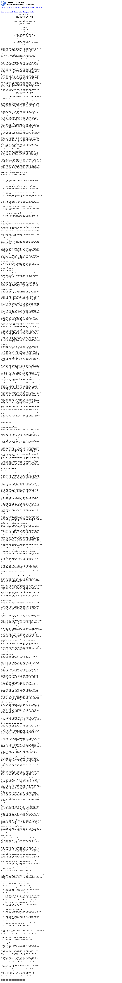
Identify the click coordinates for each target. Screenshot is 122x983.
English (6, 12)
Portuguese (26, 12)
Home (2, 12)
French (11, 12)
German (16, 12)
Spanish (32, 12)
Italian (20, 12)
